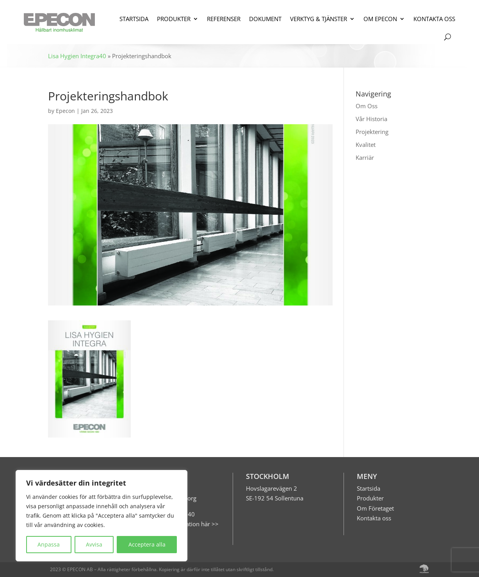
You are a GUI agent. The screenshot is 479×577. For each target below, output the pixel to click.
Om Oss (367, 106)
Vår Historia (371, 119)
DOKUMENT (265, 19)
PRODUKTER (174, 19)
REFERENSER (223, 19)
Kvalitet (366, 144)
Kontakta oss (374, 518)
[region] (101, 515)
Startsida (368, 488)
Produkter (370, 498)
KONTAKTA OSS (434, 19)
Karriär (365, 157)
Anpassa (48, 544)
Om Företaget (375, 508)
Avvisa (94, 544)
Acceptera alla (147, 544)
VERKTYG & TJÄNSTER (318, 19)
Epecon (65, 110)
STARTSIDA (133, 19)
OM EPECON (380, 19)
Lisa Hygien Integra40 (77, 56)
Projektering (372, 132)
